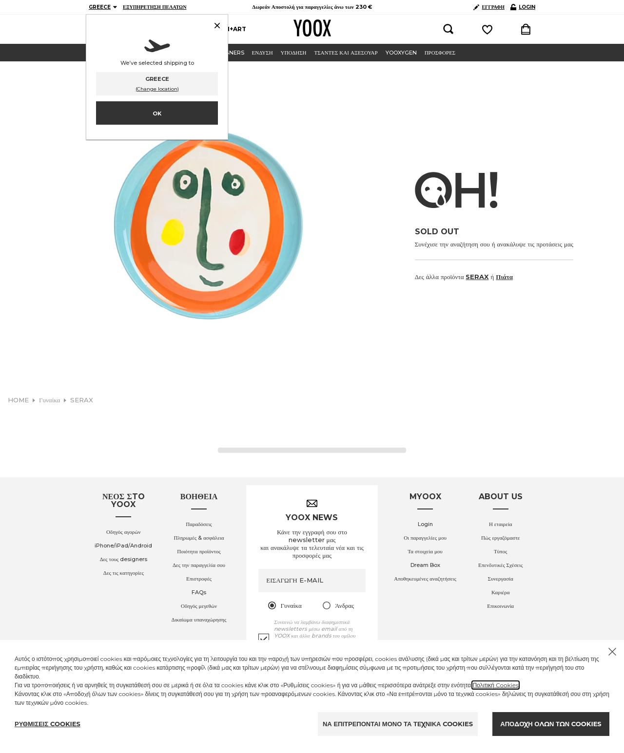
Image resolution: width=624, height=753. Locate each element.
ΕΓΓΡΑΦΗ (489, 7)
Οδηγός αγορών (123, 531)
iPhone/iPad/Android (123, 545)
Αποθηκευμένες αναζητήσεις (425, 578)
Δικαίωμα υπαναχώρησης (199, 619)
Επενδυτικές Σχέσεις (500, 565)
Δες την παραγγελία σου (199, 565)
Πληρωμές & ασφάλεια (199, 537)
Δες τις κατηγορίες (123, 572)
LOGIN (522, 7)
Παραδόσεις (199, 524)
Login (425, 524)
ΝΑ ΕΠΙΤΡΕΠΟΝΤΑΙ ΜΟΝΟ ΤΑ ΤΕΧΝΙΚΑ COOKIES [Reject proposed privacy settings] (398, 724)
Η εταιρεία (500, 524)
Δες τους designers (123, 559)
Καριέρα (500, 592)
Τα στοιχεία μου (425, 551)
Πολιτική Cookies (495, 685)
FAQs (199, 592)
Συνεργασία (500, 578)
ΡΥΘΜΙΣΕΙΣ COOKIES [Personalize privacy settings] (47, 724)
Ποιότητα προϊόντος (199, 551)
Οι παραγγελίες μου (425, 537)
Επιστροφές (199, 578)
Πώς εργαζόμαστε (500, 537)
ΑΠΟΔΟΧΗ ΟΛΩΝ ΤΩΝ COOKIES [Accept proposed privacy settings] (550, 724)
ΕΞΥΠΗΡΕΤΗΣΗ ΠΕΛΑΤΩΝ (154, 7)
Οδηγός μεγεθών (199, 605)
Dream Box (425, 565)
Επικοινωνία (500, 605)
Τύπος (500, 551)
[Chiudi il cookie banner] (612, 652)
